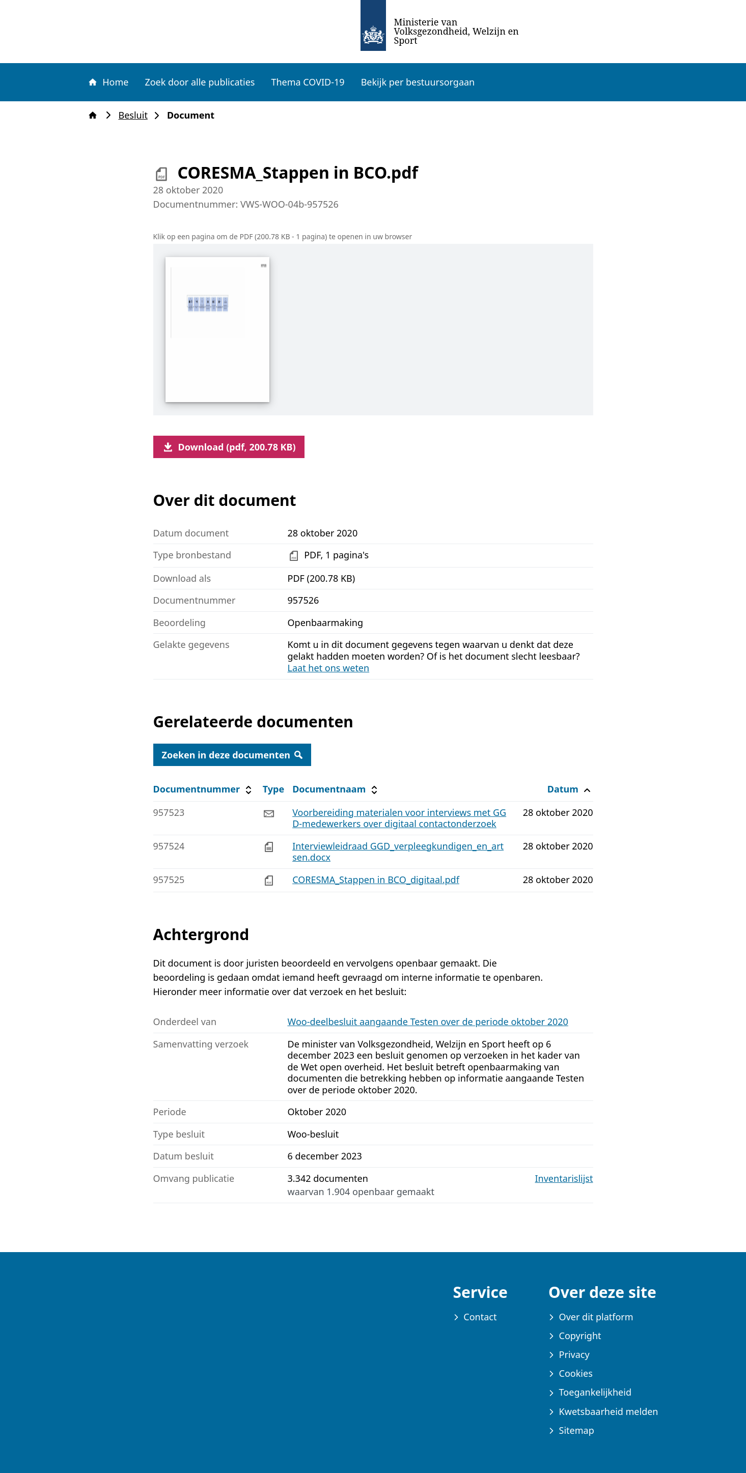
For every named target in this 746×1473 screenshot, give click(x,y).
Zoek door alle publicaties (200, 82)
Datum (570, 789)
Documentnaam (336, 789)
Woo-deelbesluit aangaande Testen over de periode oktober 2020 (428, 1021)
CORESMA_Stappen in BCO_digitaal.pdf (375, 879)
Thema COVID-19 (307, 82)
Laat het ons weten (329, 668)
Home (108, 82)
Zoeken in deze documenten (232, 755)
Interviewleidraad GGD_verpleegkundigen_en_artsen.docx (398, 852)
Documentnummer (204, 789)
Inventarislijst (564, 1178)
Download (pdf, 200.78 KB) (229, 447)
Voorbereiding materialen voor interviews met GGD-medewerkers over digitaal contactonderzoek (399, 818)
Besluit (136, 115)
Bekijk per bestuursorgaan (418, 82)
